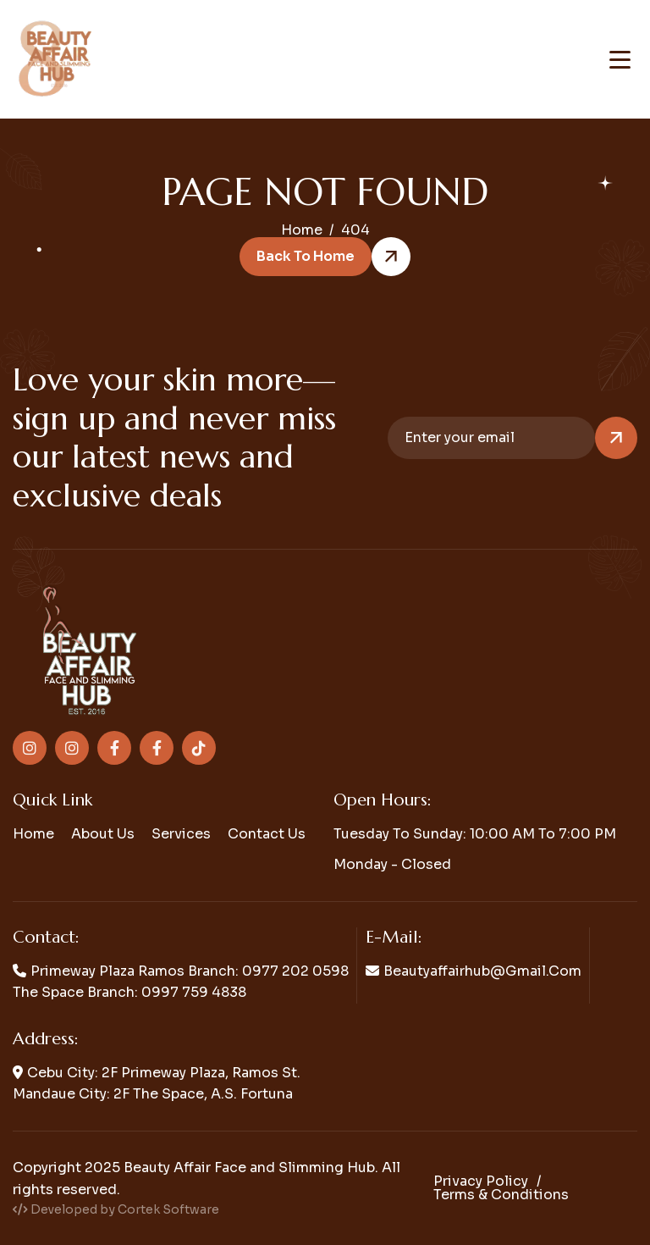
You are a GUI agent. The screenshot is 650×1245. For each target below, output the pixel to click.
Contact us (267, 834)
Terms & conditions (501, 1195)
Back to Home (305, 256)
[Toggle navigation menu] (620, 59)
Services (181, 834)
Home (33, 834)
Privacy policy (480, 1181)
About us (103, 834)
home (301, 230)
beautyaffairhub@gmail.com (482, 971)
